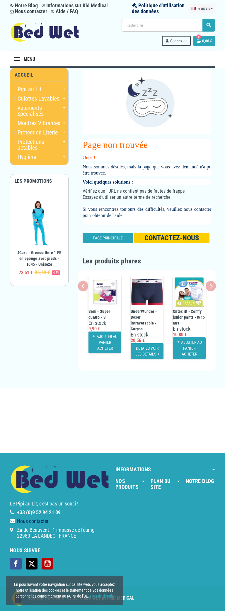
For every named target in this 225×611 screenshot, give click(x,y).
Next (211, 286)
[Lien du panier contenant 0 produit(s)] (204, 41)
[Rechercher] (168, 25)
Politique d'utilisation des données (158, 8)
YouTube (47, 563)
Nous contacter (28, 11)
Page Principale (108, 238)
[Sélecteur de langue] (202, 8)
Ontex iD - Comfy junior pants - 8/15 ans (189, 317)
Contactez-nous (171, 238)
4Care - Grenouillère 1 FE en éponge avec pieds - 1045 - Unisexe (39, 258)
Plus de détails (102, 596)
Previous (83, 286)
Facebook (16, 563)
